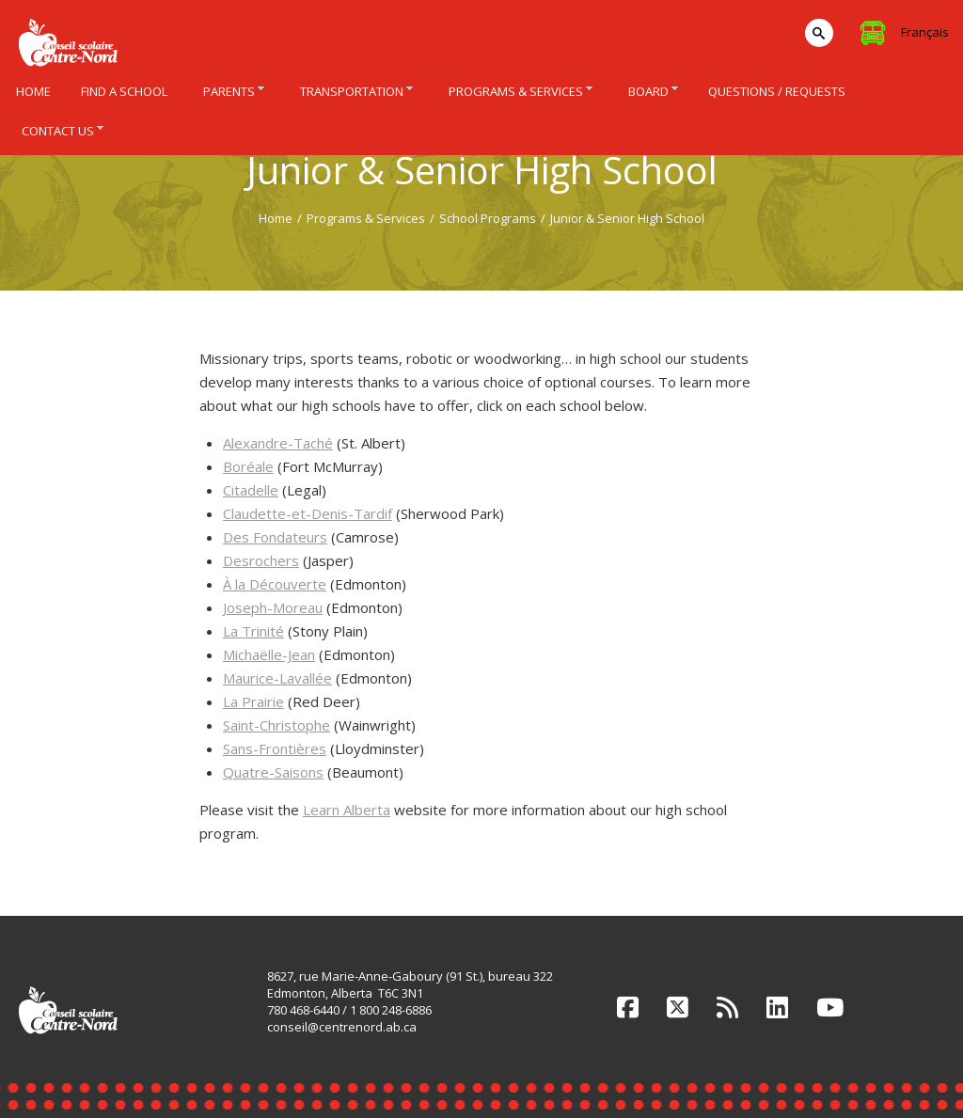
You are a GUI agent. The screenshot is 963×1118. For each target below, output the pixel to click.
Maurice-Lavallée (277, 678)
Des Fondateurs (275, 537)
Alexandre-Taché (278, 442)
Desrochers (261, 560)
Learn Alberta (346, 809)
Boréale (248, 466)
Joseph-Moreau (273, 607)
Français (925, 32)
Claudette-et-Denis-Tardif (307, 513)
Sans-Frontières (274, 748)
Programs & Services (366, 218)
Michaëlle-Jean (269, 654)
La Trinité (253, 631)
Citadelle (250, 489)
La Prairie (253, 701)
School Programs (487, 218)
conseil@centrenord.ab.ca (342, 1026)
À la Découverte (274, 584)
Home (275, 218)
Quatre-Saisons (273, 772)
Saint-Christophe (276, 725)
